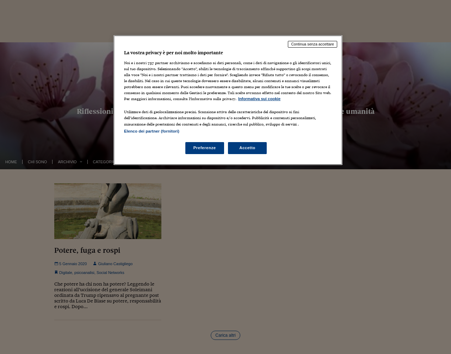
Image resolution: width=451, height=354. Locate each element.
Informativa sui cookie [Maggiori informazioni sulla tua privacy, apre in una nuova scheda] (259, 99)
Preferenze (204, 148)
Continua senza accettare (312, 44)
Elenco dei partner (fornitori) (151, 131)
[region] (227, 100)
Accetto (247, 148)
